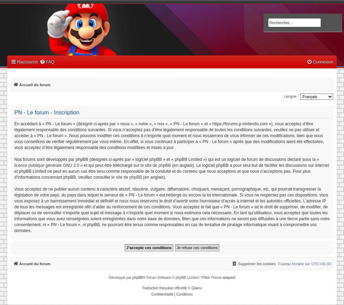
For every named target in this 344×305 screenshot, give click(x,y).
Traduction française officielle (164, 288)
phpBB (137, 278)
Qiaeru (196, 288)
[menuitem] (47, 62)
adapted (229, 278)
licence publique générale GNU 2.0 (46, 165)
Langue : (291, 96)
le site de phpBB (155, 165)
